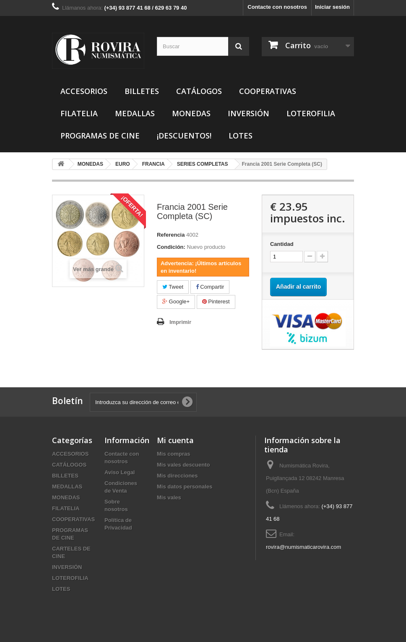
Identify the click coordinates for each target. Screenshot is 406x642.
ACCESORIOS (83, 91)
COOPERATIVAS (267, 91)
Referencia (171, 235)
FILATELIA (79, 113)
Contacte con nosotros (277, 7)
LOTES (240, 135)
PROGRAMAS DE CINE (100, 135)
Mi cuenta (175, 440)
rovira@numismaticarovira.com (303, 547)
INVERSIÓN (248, 113)
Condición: (171, 247)
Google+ (176, 301)
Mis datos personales (184, 486)
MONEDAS (191, 113)
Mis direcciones (177, 475)
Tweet (172, 287)
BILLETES (142, 91)
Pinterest (216, 301)
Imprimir (180, 322)
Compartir (210, 287)
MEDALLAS (135, 113)
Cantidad (282, 244)
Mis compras (173, 454)
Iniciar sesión (332, 7)
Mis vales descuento (183, 465)
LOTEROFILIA (310, 113)
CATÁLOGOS (199, 91)
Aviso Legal (119, 472)
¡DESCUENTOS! (184, 135)
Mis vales (169, 497)
